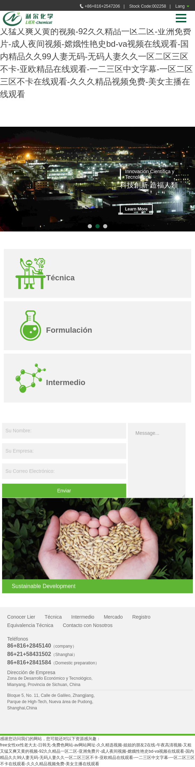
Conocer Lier (21, 617)
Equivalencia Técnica (30, 625)
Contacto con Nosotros (88, 625)
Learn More (136, 209)
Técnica (53, 617)
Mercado (113, 617)
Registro (141, 617)
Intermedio (82, 617)
